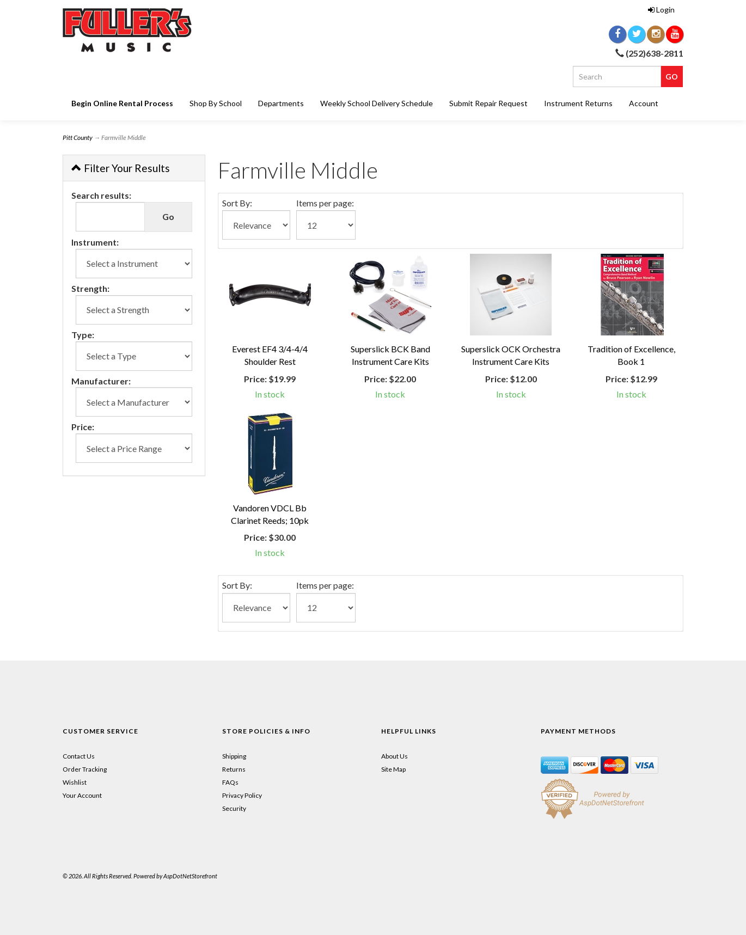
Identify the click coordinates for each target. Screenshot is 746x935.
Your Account (82, 795)
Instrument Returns (578, 103)
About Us (394, 756)
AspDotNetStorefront (190, 875)
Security (234, 808)
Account (643, 103)
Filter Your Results (120, 168)
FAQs (230, 782)
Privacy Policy (242, 795)
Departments (281, 103)
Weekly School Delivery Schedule (376, 103)
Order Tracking (85, 769)
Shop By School (215, 103)
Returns (234, 769)
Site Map (393, 769)
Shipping (234, 756)
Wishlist (75, 782)
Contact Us (79, 756)
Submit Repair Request (488, 103)
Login (661, 9)
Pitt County (78, 137)
